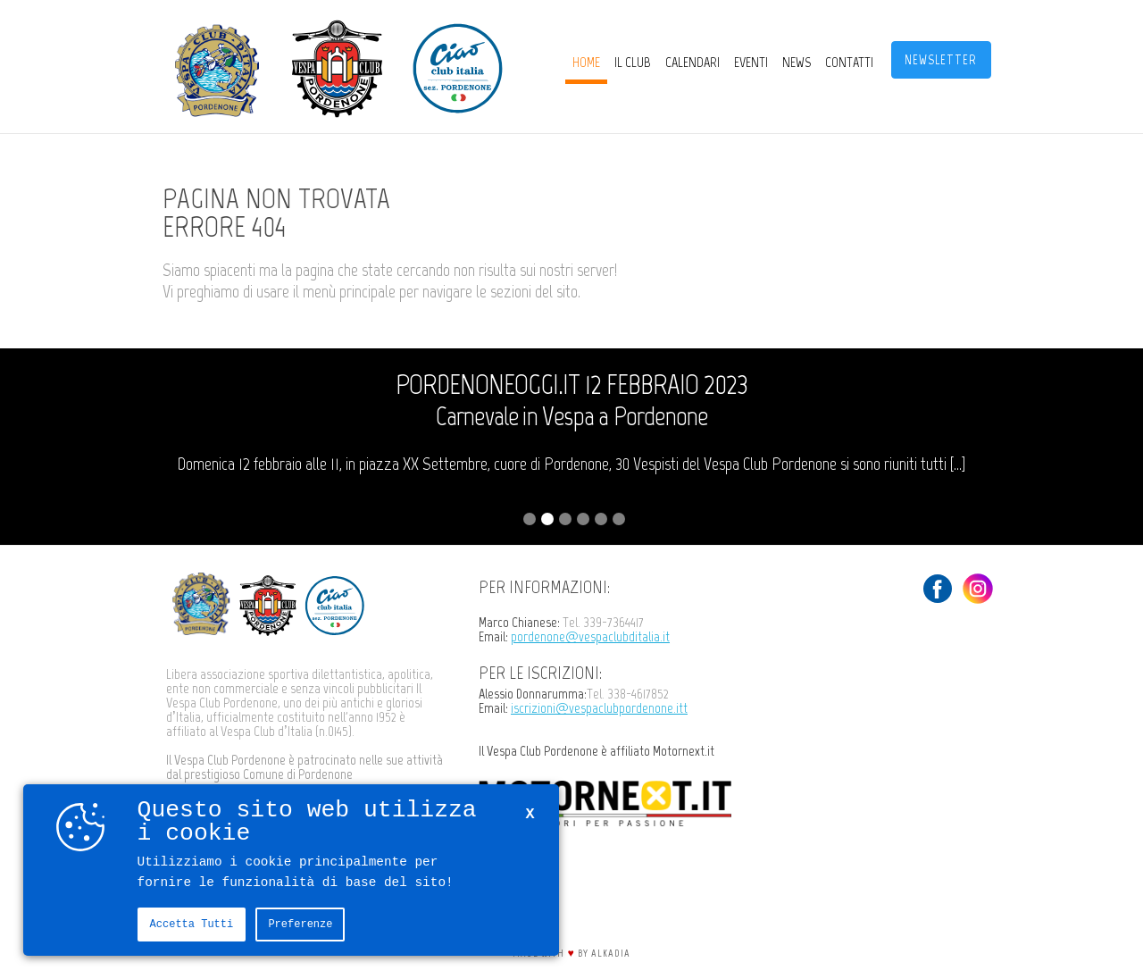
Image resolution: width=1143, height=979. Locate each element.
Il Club (632, 62)
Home (586, 62)
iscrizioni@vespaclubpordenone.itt (599, 707)
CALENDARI (692, 62)
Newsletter (941, 60)
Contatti (849, 62)
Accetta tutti (192, 924)
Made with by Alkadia (571, 953)
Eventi (751, 62)
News (796, 62)
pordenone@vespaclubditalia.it (590, 636)
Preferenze (300, 924)
